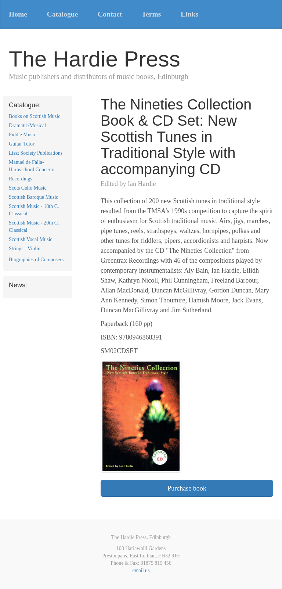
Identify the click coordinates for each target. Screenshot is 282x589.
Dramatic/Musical (27, 125)
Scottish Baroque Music (33, 197)
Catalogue (62, 14)
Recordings (20, 179)
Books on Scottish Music (34, 116)
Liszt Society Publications (35, 153)
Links (189, 14)
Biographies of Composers (36, 259)
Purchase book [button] (186, 488)
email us (140, 570)
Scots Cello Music (28, 188)
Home (18, 14)
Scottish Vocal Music (31, 239)
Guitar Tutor (22, 144)
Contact (110, 14)
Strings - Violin (24, 248)
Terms (151, 14)
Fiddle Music (22, 134)
